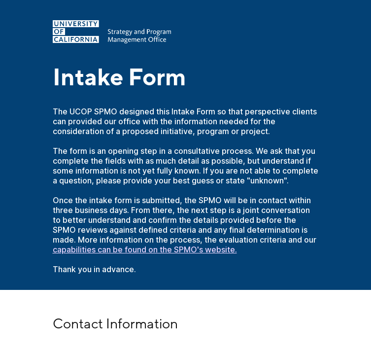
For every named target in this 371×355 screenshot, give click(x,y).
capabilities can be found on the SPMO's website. (145, 249)
